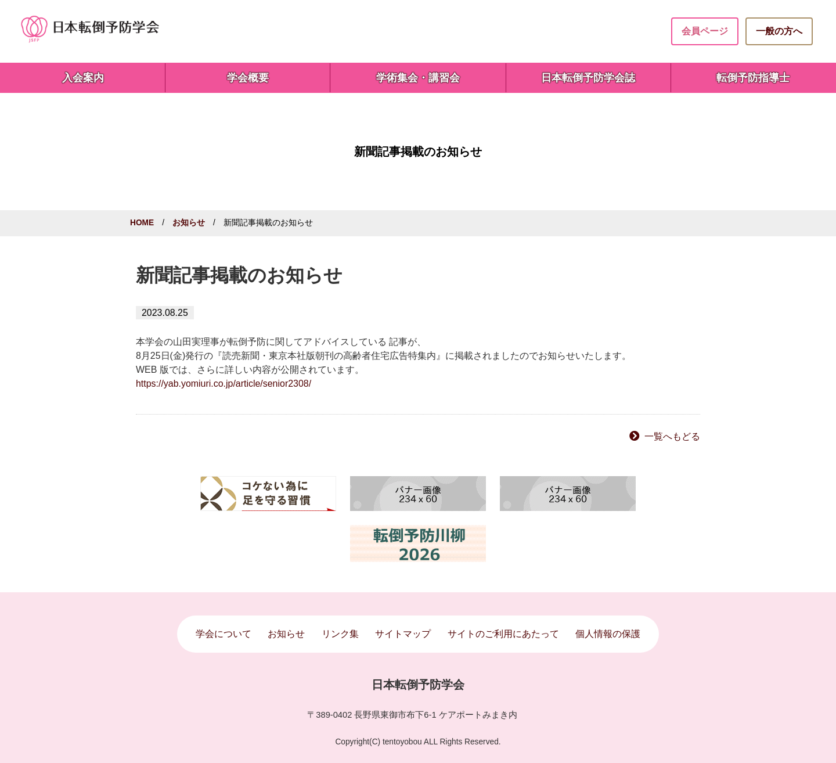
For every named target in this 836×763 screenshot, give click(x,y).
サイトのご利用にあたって (503, 634)
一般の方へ (779, 31)
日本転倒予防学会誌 (588, 78)
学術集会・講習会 (418, 78)
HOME (142, 222)
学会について (223, 634)
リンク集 (340, 634)
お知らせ (188, 222)
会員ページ (705, 31)
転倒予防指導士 (753, 78)
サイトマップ (403, 634)
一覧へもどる (672, 436)
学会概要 (248, 78)
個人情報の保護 (607, 634)
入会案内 (83, 78)
